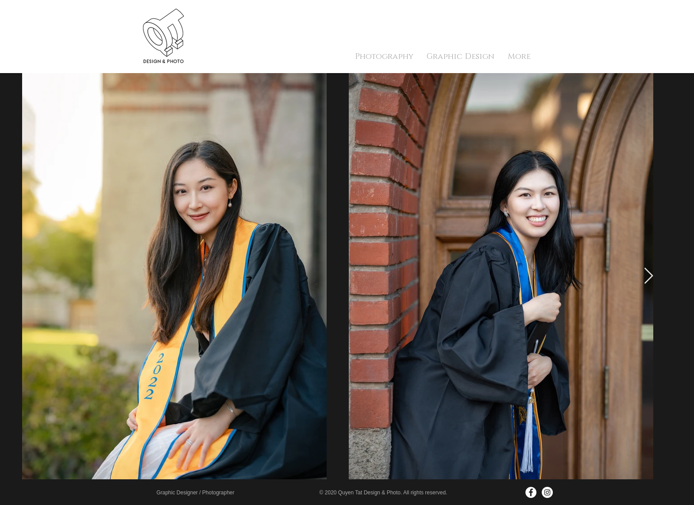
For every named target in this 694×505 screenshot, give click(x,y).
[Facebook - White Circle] (530, 492)
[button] (384, 56)
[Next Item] (649, 276)
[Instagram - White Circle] (547, 492)
